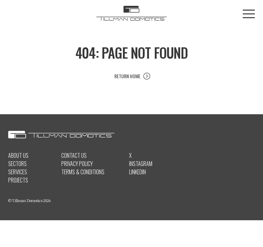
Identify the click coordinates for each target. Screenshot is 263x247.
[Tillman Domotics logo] (131, 14)
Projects (18, 180)
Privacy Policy (77, 164)
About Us (18, 155)
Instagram (140, 164)
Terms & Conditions (82, 172)
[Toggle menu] (249, 14)
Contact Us (74, 155)
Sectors (17, 164)
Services (17, 172)
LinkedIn (137, 172)
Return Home (127, 76)
